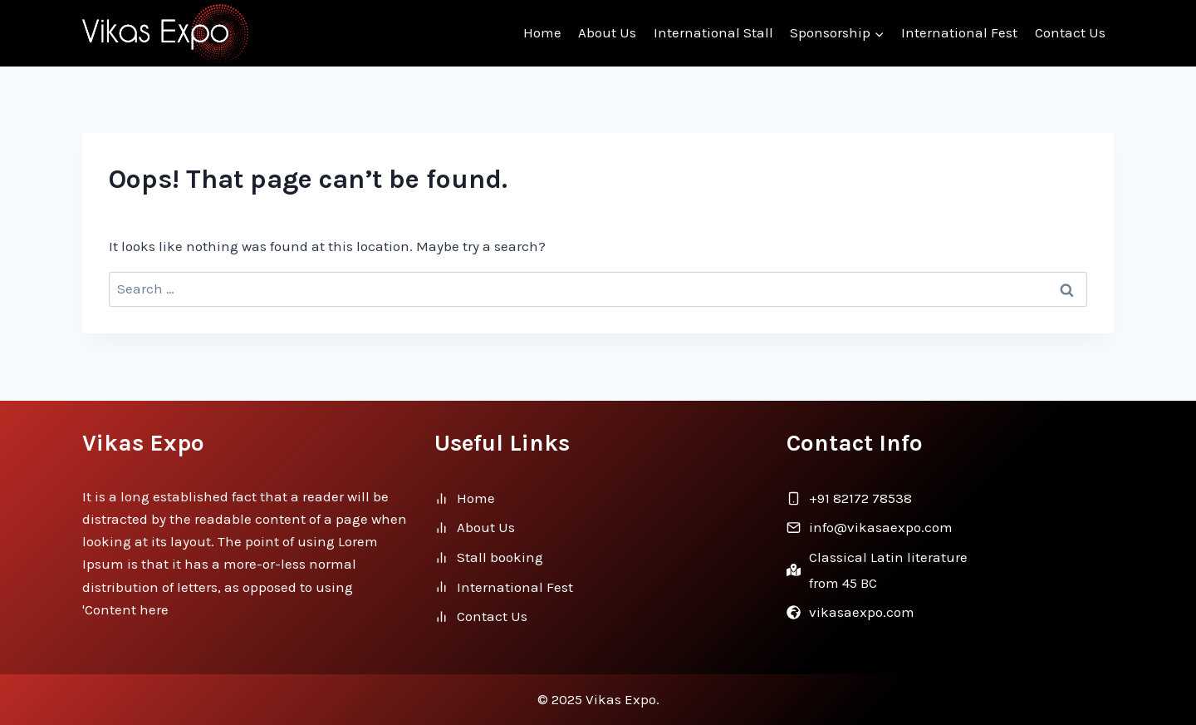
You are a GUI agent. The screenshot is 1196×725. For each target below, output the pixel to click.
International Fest (959, 32)
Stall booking (500, 557)
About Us (607, 32)
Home (542, 32)
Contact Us (1070, 32)
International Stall (713, 32)
